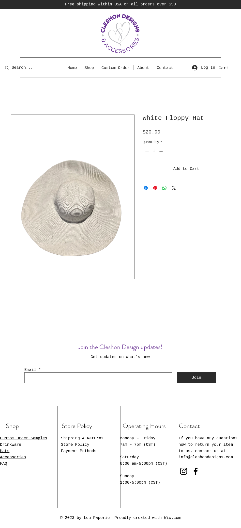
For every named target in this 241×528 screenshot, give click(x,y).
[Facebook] (195, 471)
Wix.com (172, 518)
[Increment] (161, 151)
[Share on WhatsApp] (164, 188)
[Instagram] (183, 471)
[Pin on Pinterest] (155, 188)
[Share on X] (174, 188)
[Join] (196, 377)
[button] (229, 67)
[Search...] (26, 67)
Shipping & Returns (82, 438)
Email (30, 370)
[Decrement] (146, 151)
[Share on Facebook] (146, 188)
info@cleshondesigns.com (206, 457)
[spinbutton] (154, 151)
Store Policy (75, 445)
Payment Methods (78, 451)
